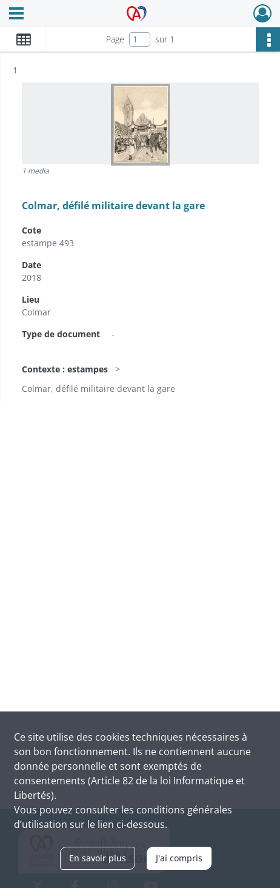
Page (115, 39)
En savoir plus (97, 858)
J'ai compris (179, 858)
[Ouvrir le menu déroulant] (16, 14)
